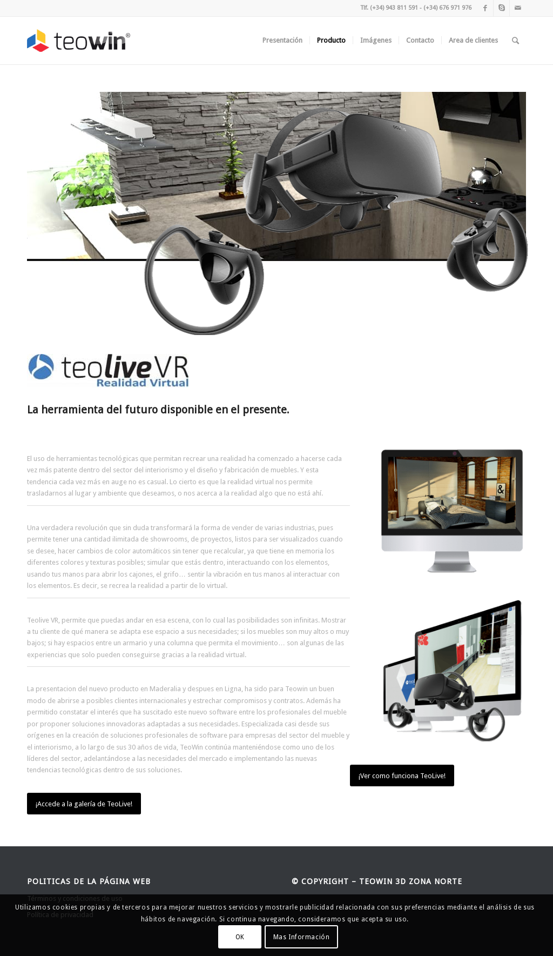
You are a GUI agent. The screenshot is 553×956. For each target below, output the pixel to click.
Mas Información (301, 937)
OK (240, 937)
